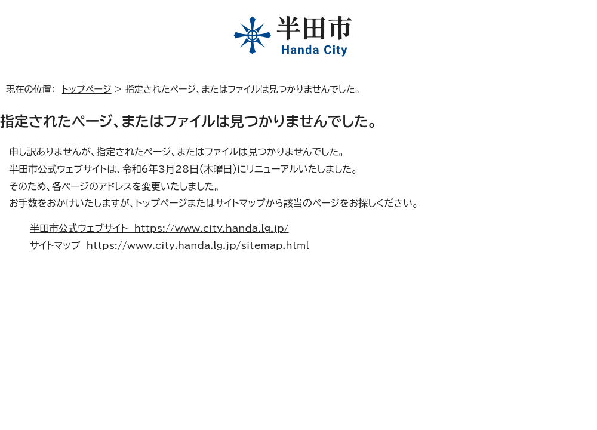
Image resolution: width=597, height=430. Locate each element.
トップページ (87, 89)
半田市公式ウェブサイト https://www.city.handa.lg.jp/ (159, 228)
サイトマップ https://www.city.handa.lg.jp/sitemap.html (169, 245)
